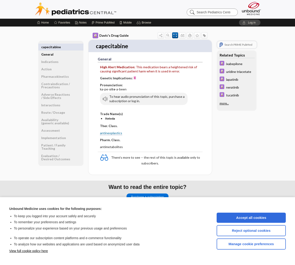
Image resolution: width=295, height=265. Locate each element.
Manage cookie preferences (251, 244)
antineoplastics (111, 133)
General (47, 47)
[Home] (43, 23)
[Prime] (103, 23)
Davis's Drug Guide (111, 35)
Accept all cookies (251, 218)
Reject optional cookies (251, 230)
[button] (145, 23)
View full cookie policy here (28, 251)
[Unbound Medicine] (251, 8)
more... (224, 103)
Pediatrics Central (92, 9)
